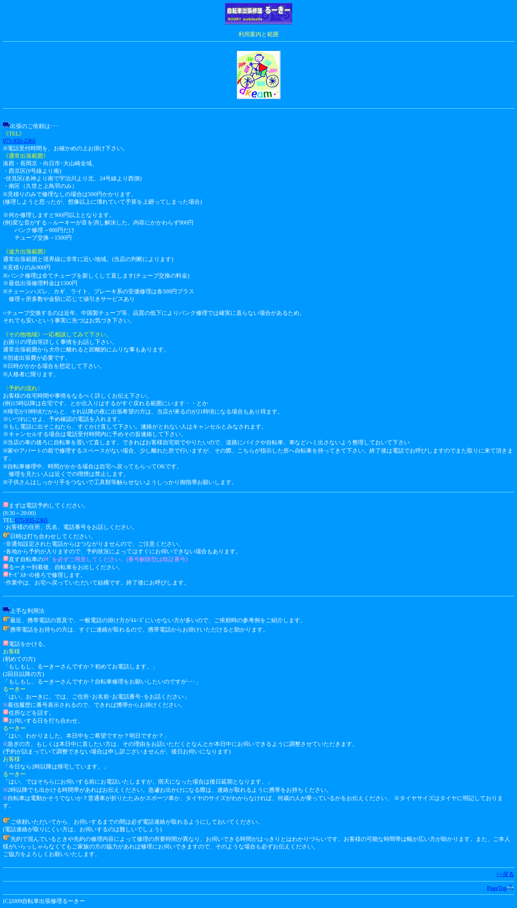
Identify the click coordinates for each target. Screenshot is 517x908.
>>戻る (505, 874)
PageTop (500, 888)
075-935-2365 (19, 141)
